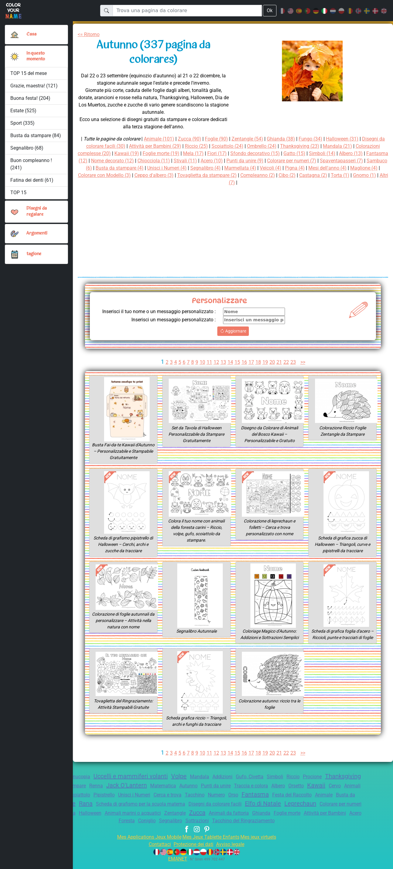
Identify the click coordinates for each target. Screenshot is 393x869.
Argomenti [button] (37, 233)
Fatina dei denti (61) (31, 180)
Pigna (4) (373, 168)
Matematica (210, 792)
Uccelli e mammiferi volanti (147, 782)
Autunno (237, 792)
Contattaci (156, 850)
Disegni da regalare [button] (37, 211)
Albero (334, 792)
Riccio (320, 783)
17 (251, 368)
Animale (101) (157, 138)
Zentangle (278, 819)
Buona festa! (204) (30, 98)
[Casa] (14, 34)
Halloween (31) (350, 138)
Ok (269, 10)
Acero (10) (272, 160)
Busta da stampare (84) (35, 135)
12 (216, 368)
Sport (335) (22, 123)
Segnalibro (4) (280, 168)
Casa (31, 34)
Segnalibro (229, 827)
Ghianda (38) (285, 138)
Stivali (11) (244, 160)
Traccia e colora (304, 792)
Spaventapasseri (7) (102, 168)
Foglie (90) (217, 138)
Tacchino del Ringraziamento (308, 827)
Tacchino (259, 801)
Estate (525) (23, 110)
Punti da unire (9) (307, 160)
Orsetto (354, 792)
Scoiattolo (133, 801)
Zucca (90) (189, 138)
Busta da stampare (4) (187, 168)
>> (304, 368)
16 (244, 368)
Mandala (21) (361, 146)
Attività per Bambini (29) (168, 146)
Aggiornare (233, 337)
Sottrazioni (258, 827)
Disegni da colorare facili (293, 810)
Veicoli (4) (348, 168)
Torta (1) (225, 182)
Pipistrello (160, 801)
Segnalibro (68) (26, 147)
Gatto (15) (338, 153)
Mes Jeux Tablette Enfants (211, 843)
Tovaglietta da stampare (100, 792)
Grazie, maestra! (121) (34, 85)
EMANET (177, 865)
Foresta (182, 827)
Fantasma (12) (123, 160)
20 (272, 368)
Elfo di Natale (345, 809)
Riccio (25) (212, 146)
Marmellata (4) (316, 168)
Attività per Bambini (130, 827)
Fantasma (324, 800)
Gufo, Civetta (273, 783)
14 (230, 368)
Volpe (198, 782)
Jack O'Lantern (172, 791)
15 (237, 368)
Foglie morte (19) (197, 153)
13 (222, 368)
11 (209, 368)
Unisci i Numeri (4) (238, 168)
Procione (340, 783)
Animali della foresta (95, 801)
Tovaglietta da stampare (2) (294, 175)
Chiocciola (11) (210, 160)
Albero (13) (90, 160)
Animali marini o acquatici (233, 819)
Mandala (219, 783)
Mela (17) (231, 153)
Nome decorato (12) (166, 160)
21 (279, 368)
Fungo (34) (316, 138)
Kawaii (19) (161, 153)
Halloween (187, 819)
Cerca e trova (230, 801)
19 (265, 368)
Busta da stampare (95, 810)
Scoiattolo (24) (245, 146)
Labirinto (137, 819)
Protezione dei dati (193, 850)
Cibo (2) (378, 175)
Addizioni (243, 783)
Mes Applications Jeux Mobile (145, 843)
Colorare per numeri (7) (358, 160)
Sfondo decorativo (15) (296, 153)
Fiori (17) (256, 153)
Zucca (301, 819)
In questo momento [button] (36, 56)
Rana (154, 809)
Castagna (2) (197, 182)
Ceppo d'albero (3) (237, 175)
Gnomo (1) (250, 182)
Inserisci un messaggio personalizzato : (169, 326)
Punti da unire (266, 792)
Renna (139, 792)
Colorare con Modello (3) (183, 175)
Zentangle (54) (250, 138)
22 (287, 368)
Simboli (300, 783)
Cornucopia (91, 783)
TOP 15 (18, 192)
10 (201, 368)
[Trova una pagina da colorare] (187, 10)
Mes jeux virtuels (262, 843)
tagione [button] (34, 254)
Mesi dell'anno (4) (98, 175)
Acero (163, 827)
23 (293, 368)
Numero (282, 801)
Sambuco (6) (143, 168)
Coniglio (204, 827)
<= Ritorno (90, 34)
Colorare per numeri (98, 819)
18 (258, 368)
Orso (301, 801)
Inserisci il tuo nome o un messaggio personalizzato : (173, 315)
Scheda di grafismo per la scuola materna (213, 810)
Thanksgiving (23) (321, 146)
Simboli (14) (367, 153)
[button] (14, 56)
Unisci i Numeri (193, 801)
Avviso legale (233, 850)
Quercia (163, 819)
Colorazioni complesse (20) (113, 153)
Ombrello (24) (281, 146)
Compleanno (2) (347, 175)
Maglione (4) (137, 175)
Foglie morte (88, 827)
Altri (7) (274, 182)
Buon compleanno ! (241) (31, 164)
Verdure (132, 809)
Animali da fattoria (335, 819)
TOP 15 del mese (29, 73)
